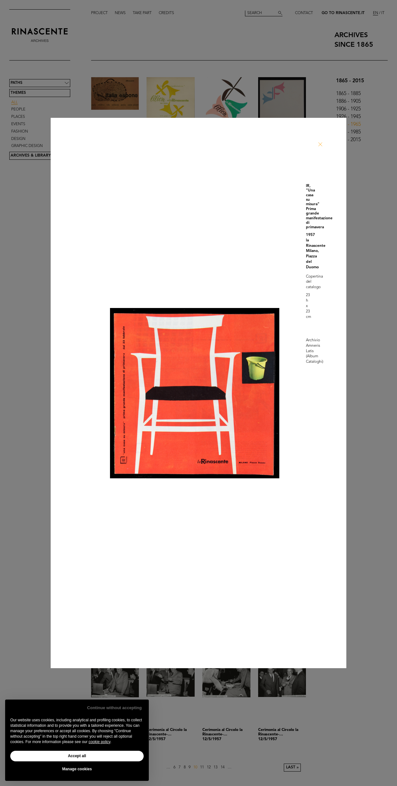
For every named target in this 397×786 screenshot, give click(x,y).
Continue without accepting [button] (114, 707)
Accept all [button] (77, 756)
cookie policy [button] (99, 742)
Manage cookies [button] (77, 769)
